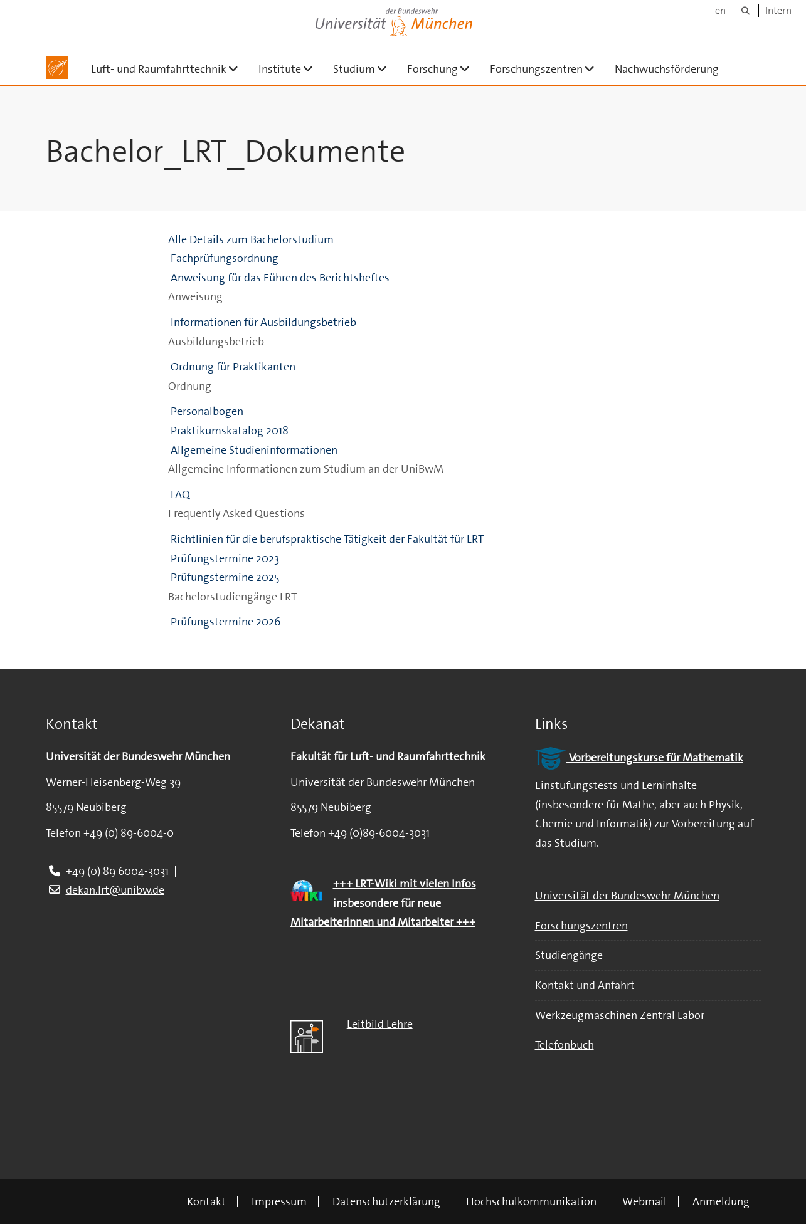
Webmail (644, 1201)
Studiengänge (569, 955)
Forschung (443, 68)
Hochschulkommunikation (531, 1201)
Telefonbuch (564, 1044)
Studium (365, 68)
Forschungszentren (547, 68)
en (720, 10)
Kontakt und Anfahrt (585, 985)
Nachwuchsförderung (667, 68)
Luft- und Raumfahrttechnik (169, 68)
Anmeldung (721, 1201)
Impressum (279, 1201)
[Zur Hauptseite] (57, 67)
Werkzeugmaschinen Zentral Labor (619, 1015)
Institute (290, 68)
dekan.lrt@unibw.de (115, 889)
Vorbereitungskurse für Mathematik (639, 757)
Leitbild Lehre (380, 1024)
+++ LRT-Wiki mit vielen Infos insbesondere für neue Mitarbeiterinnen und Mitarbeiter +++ (383, 902)
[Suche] (745, 10)
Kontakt (206, 1201)
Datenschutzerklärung (386, 1201)
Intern (778, 10)
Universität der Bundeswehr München (627, 895)
